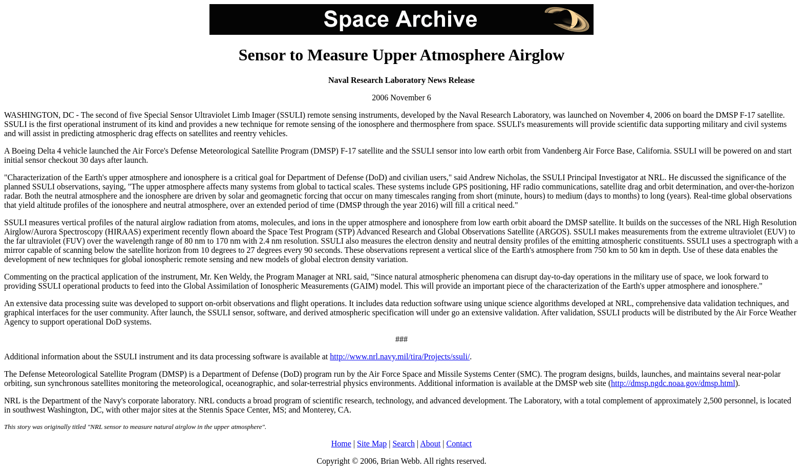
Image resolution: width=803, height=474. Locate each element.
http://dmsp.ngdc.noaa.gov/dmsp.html (673, 383)
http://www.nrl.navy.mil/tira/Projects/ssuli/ (400, 356)
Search (403, 443)
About (430, 443)
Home (341, 443)
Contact (459, 443)
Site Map (372, 443)
